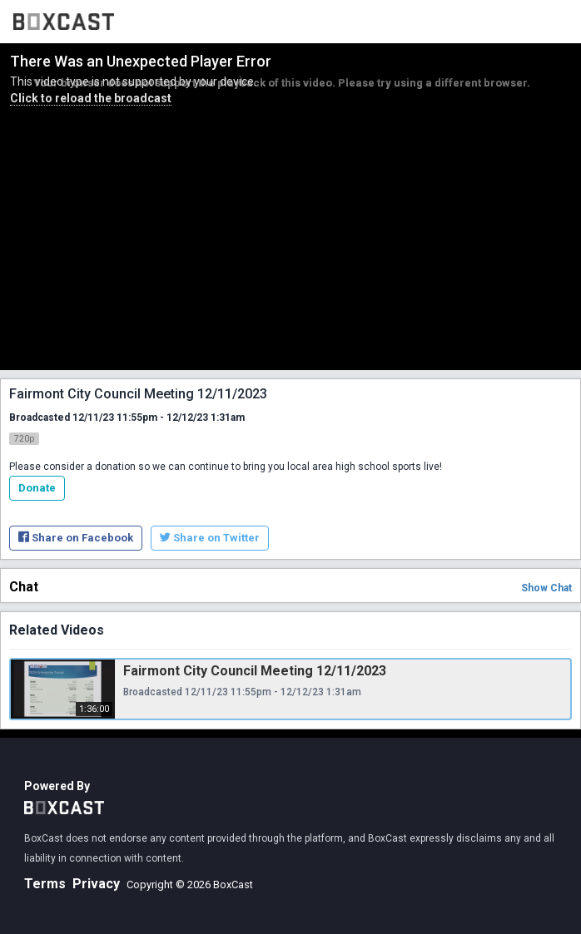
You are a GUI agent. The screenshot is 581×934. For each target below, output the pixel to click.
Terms (45, 884)
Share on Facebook (75, 537)
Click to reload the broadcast (90, 98)
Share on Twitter (210, 537)
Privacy (96, 884)
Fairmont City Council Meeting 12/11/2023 (254, 671)
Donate (37, 488)
